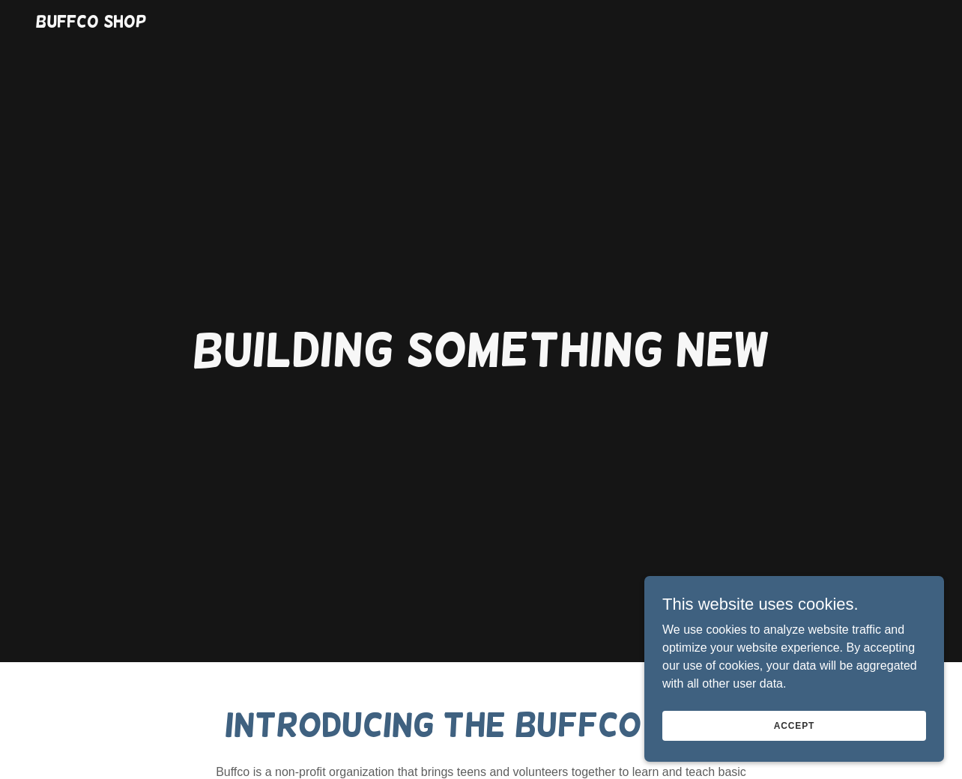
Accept (794, 725)
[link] (91, 22)
